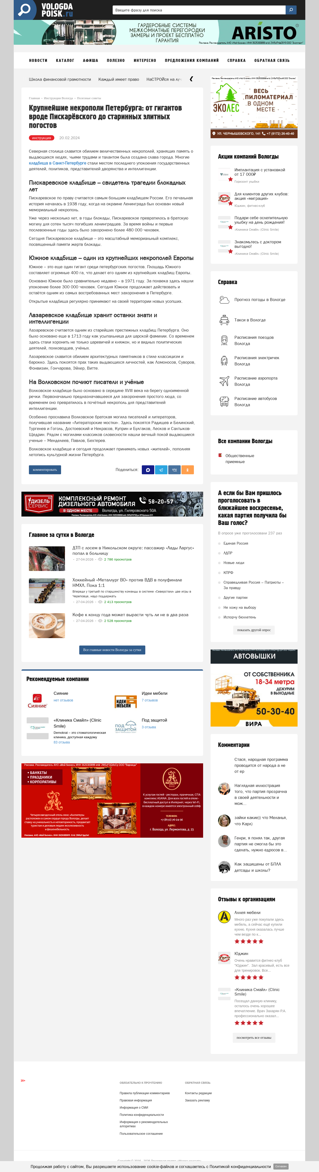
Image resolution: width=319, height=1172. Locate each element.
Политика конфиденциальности (142, 1115)
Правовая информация (136, 1100)
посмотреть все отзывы (254, 1038)
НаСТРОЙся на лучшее (168, 79)
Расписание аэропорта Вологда (256, 381)
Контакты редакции (198, 1093)
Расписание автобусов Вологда (256, 401)
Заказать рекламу (197, 1100)
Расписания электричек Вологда (257, 360)
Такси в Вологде (250, 319)
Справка (227, 282)
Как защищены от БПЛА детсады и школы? (258, 867)
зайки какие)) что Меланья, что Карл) (261, 820)
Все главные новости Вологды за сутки (112, 650)
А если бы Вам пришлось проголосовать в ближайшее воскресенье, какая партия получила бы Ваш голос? (252, 508)
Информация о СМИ (134, 1107)
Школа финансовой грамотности (60, 79)
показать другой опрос (254, 630)
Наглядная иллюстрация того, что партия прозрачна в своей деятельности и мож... (261, 794)
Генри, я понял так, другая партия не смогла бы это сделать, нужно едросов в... (261, 844)
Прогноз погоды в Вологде (260, 299)
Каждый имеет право (118, 79)
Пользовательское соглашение (141, 1133)
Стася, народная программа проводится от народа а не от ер (261, 765)
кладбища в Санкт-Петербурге (57, 163)
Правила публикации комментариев (145, 1093)
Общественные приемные (235, 458)
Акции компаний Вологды (248, 156)
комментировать (45, 470)
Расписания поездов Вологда (254, 340)
